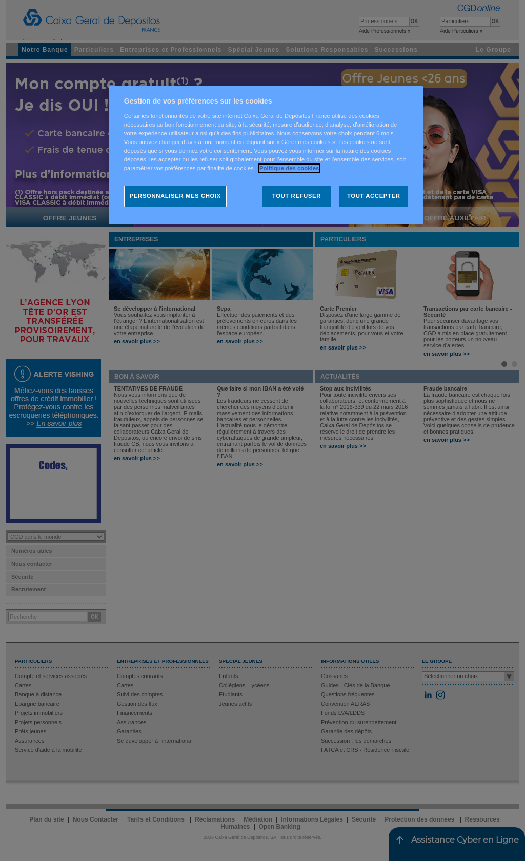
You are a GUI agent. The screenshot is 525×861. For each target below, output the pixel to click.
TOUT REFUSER (296, 196)
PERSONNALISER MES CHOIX (175, 196)
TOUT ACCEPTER (373, 196)
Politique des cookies (289, 168)
